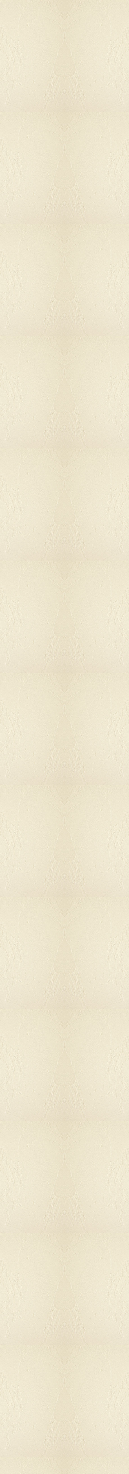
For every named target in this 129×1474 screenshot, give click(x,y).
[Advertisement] (64, 384)
